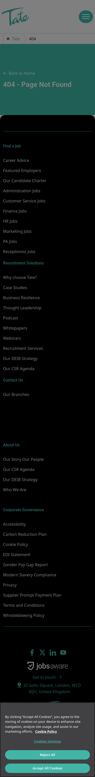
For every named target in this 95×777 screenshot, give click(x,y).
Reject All (47, 754)
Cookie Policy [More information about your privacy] (46, 731)
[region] (47, 739)
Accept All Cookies (48, 768)
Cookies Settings (47, 741)
